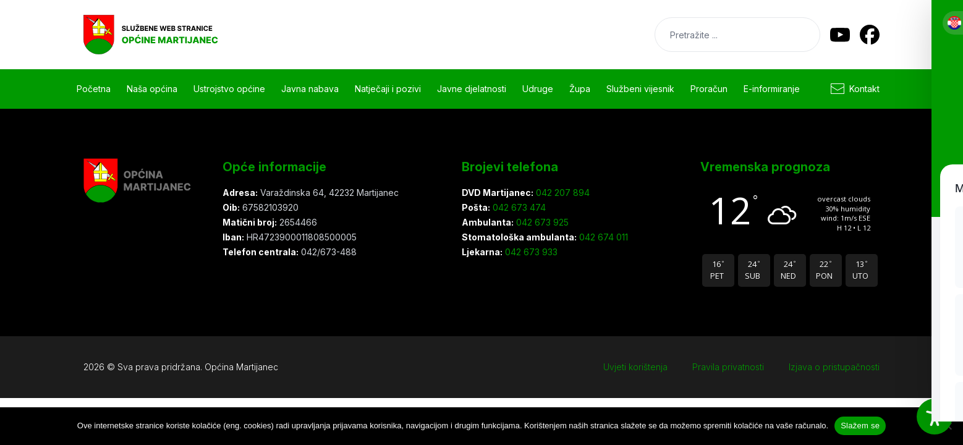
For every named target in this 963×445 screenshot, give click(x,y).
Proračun (709, 88)
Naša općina (152, 88)
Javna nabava (310, 88)
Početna (94, 88)
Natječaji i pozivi (388, 88)
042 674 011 (602, 237)
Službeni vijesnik (640, 88)
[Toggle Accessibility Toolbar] (934, 416)
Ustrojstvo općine (229, 88)
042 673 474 (518, 207)
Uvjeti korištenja (635, 367)
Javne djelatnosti (471, 88)
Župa (579, 88)
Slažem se (860, 425)
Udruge (537, 88)
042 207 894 (561, 192)
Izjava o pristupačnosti (834, 367)
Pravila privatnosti (728, 367)
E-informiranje (772, 88)
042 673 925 (541, 222)
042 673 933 (530, 252)
